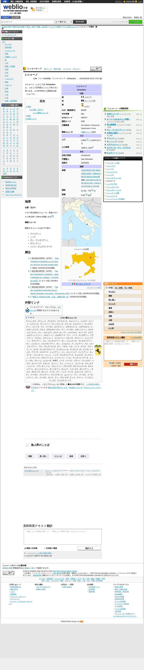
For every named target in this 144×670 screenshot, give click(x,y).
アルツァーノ (74, 321)
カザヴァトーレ (72, 327)
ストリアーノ (83, 352)
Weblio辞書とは (15, 587)
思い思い (43, 456)
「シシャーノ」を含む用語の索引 (39, 553)
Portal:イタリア (76, 387)
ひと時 (111, 328)
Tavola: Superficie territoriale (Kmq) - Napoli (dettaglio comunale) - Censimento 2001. (50, 290)
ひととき (58, 456)
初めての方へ (127, 17)
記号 (5, 173)
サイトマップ (15, 599)
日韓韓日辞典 (56, 1)
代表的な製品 (112, 133)
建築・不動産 (10, 66)
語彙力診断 (10, 191)
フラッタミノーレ (43, 366)
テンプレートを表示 (94, 287)
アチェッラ (42, 321)
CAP (64, 110)
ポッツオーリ (55, 369)
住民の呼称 (66, 155)
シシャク (110, 169)
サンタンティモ (76, 349)
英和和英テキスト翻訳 (38, 526)
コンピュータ (10, 51)
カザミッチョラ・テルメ (35, 329)
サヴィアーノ (35, 243)
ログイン (118, 1)
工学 (6, 63)
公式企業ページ (94, 587)
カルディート (49, 335)
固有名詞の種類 (19, 27)
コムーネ (69, 132)
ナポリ (87, 106)
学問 (6, 69)
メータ (90, 375)
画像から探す (41, 589)
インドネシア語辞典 (122, 604)
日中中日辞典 (44, 1)
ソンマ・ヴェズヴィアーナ (41, 246)
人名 (6, 95)
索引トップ (48, 69)
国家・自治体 (42, 27)
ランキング (67, 69)
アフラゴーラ (62, 321)
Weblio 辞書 (130, 1)
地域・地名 (31, 27)
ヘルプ (140, 1)
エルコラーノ (78, 324)
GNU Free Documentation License (65, 571)
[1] (87, 139)
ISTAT (64, 118)
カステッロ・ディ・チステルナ (65, 332)
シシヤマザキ (111, 184)
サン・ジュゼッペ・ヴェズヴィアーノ (40, 344)
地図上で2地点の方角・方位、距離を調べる (50, 297)
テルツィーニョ (47, 358)
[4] (53, 216)
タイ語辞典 (119, 606)
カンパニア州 (89, 101)
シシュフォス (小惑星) (115, 199)
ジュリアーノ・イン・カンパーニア (63, 352)
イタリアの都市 (55, 27)
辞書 (5, 1)
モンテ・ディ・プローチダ (58, 377)
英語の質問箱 (10, 188)
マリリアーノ (35, 234)
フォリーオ (79, 363)
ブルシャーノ (56, 366)
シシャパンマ (111, 172)
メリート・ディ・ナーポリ (36, 377)
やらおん (112, 292)
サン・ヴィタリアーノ (39, 240)
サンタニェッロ (62, 349)
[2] (92, 190)
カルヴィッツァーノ (34, 335)
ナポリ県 (64, 318)
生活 (6, 76)
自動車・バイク (11, 57)
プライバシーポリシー (18, 596)
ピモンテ (46, 363)
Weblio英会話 (11, 185)
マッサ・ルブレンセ (75, 372)
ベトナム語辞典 (120, 609)
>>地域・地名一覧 (61, 474)
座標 (83, 180)
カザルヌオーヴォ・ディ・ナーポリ (60, 329)
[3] (86, 194)
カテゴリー (76, 69)
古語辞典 (67, 1)
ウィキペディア (34, 69)
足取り (83, 456)
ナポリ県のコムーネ (70, 27)
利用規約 (13, 594)
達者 (71, 456)
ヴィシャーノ (45, 324)
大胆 (110, 320)
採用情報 (92, 591)
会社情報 (92, 589)
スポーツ (8, 85)
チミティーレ (35, 358)
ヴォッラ (68, 324)
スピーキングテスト (13, 195)
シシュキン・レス (113, 190)
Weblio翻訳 (118, 594)
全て (4, 42)
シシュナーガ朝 (112, 193)
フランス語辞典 (120, 601)
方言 (6, 98)
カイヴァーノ (59, 327)
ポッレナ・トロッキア (69, 369)
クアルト (38, 338)
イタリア (88, 97)
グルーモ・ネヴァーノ (74, 338)
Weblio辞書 (37, 575)
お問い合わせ (67, 587)
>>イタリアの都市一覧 (93, 474)
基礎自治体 (52, 91)
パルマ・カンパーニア (77, 470)
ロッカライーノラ (64, 380)
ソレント (48, 355)
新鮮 (30, 456)
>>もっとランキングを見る (131, 332)
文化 (6, 73)
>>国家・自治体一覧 (76, 474)
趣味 (6, 82)
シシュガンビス (112, 187)
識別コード (66, 121)
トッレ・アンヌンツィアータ (77, 358)
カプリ (90, 332)
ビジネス (8, 44)
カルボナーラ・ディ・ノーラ (66, 335)
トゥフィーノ (60, 358)
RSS (81, 621)
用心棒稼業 (111, 125)
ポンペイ (44, 372)
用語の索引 (57, 69)
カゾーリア (82, 332)
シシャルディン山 (113, 178)
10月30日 (85, 163)
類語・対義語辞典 (16, 1)
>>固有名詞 (49, 474)
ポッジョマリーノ (41, 369)
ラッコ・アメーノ (76, 377)
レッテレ (52, 380)
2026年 (111, 324)
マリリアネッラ (57, 375)
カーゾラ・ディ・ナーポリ (43, 327)
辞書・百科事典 (11, 101)
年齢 (110, 316)
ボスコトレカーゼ (80, 366)
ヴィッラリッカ (57, 324)
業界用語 (8, 47)
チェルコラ (79, 355)
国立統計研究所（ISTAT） (42, 258)
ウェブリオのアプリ (43, 587)
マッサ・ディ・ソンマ (58, 372)
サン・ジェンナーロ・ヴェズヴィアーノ (76, 341)
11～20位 (119, 288)
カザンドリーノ (81, 329)
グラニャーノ (48, 338)
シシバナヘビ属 (112, 163)
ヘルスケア (9, 79)
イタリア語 (40, 84)
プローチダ (67, 366)
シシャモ (110, 175)
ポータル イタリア (83, 284)
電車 (6, 54)
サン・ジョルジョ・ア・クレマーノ (70, 344)
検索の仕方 (14, 589)
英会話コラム (10, 182)
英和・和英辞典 (31, 1)
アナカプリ (51, 321)
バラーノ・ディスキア (82, 360)
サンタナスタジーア (47, 349)
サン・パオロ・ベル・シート (68, 346)
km (89, 195)
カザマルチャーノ (86, 327)
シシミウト (111, 166)
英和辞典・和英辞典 (122, 591)
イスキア (83, 321)
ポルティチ (35, 372)
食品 (6, 91)
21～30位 (128, 288)
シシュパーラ (111, 196)
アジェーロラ (31, 321)
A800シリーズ (113, 114)
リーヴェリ (89, 377)
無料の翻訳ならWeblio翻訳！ (41, 9)
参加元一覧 (138, 17)
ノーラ (33, 237)
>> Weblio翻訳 (136, 337)
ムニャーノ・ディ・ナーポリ (75, 375)
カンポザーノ (84, 335)
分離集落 (65, 125)
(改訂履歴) (57, 573)
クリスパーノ (60, 338)
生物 (6, 88)
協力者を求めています (58, 387)
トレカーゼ (47, 360)
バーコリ (68, 360)
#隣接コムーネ (86, 132)
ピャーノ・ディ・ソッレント (62, 363)
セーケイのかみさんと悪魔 (118, 119)
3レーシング (112, 141)
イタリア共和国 (35, 87)
